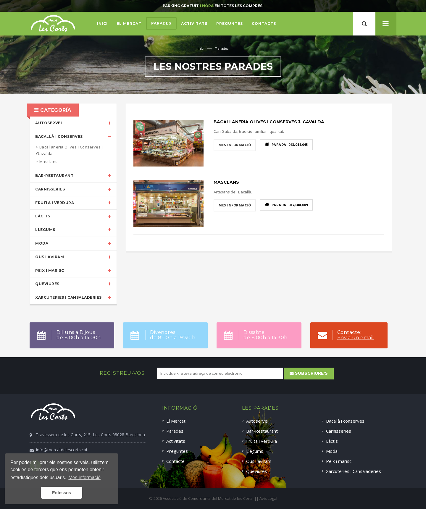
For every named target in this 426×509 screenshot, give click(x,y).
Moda (41, 243)
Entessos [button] (61, 492)
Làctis (42, 216)
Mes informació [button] (84, 477)
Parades (221, 48)
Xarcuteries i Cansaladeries (68, 297)
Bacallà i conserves (59, 136)
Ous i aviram (49, 257)
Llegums (45, 229)
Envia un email (355, 337)
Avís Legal (268, 498)
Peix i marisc (49, 270)
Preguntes (177, 451)
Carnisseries (50, 189)
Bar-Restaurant (54, 175)
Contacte (175, 461)
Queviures (47, 284)
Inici (201, 48)
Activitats (175, 441)
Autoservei (48, 123)
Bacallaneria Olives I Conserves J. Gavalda (269, 122)
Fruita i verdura (54, 203)
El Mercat (175, 421)
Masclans (226, 182)
